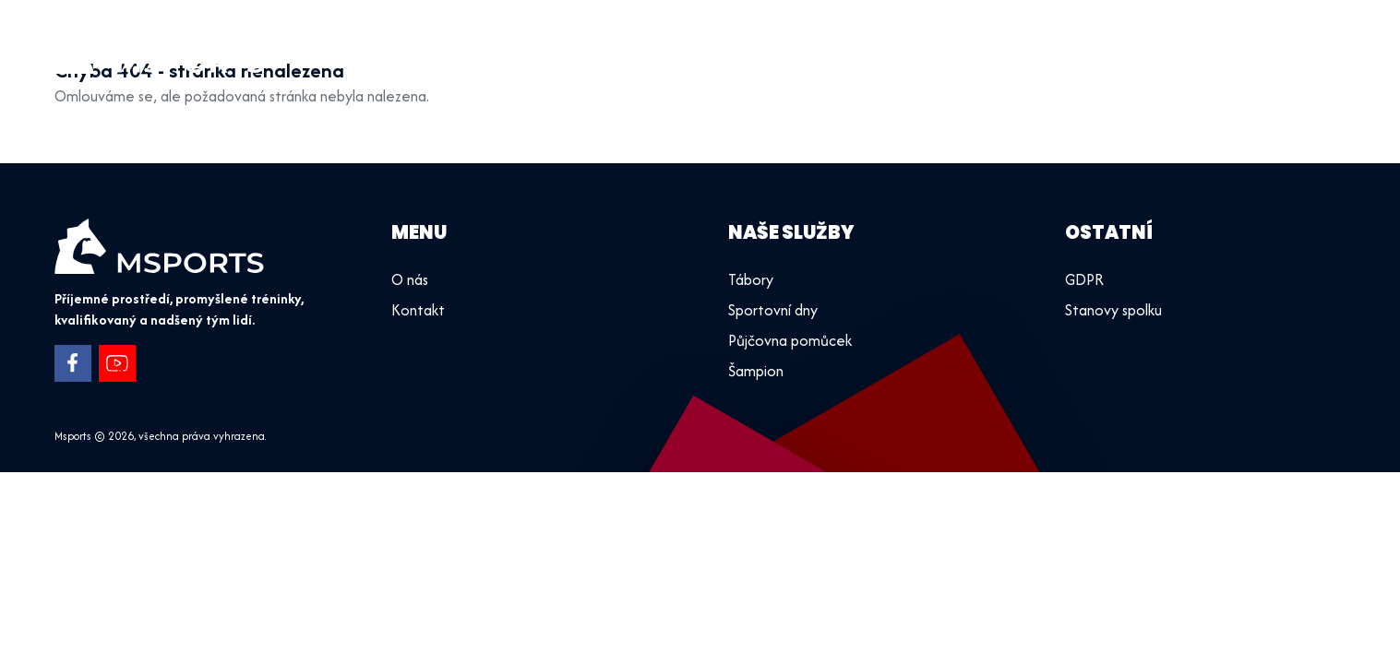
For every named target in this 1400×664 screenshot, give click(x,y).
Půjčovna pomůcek (790, 340)
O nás (1220, 46)
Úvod (839, 46)
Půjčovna (1135, 46)
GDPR (1084, 279)
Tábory (1046, 46)
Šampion (756, 371)
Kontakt (1302, 46)
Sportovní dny (939, 46)
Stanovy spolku (1113, 310)
